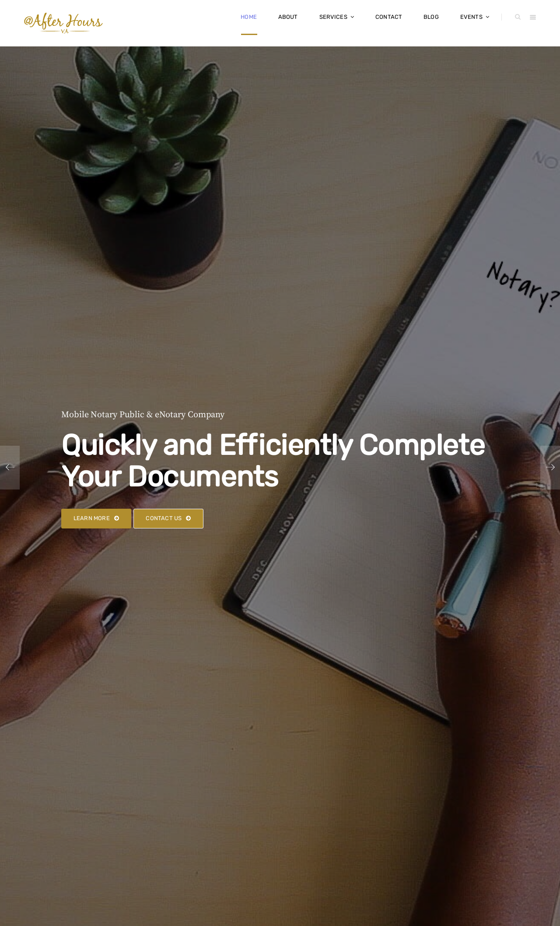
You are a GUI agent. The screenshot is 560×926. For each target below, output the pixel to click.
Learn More (96, 518)
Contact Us (168, 518)
